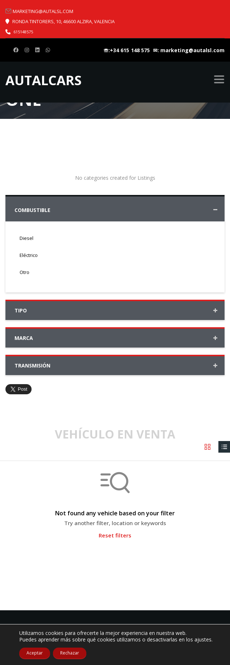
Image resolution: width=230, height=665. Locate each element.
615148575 (23, 31)
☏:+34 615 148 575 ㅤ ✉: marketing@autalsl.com (164, 50)
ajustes (202, 639)
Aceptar (34, 653)
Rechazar (69, 653)
